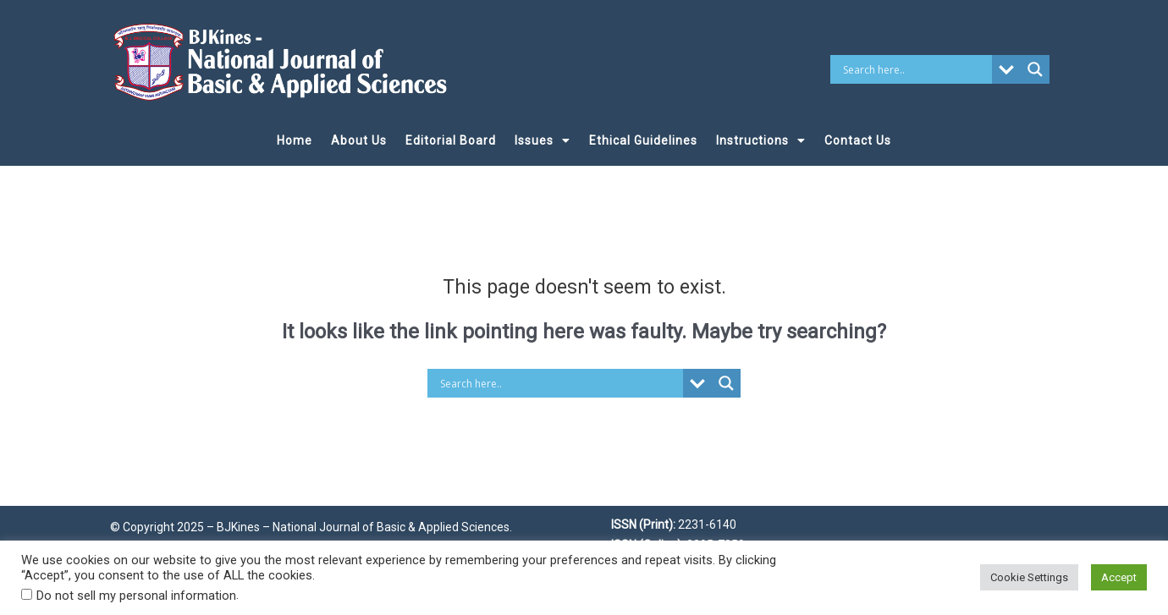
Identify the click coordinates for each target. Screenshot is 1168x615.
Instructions (761, 140)
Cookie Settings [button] (1029, 577)
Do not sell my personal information (136, 595)
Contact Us (857, 140)
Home (294, 140)
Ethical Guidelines (643, 140)
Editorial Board (450, 140)
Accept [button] (1119, 577)
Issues (542, 140)
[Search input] (915, 69)
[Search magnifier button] (1035, 69)
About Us (359, 140)
